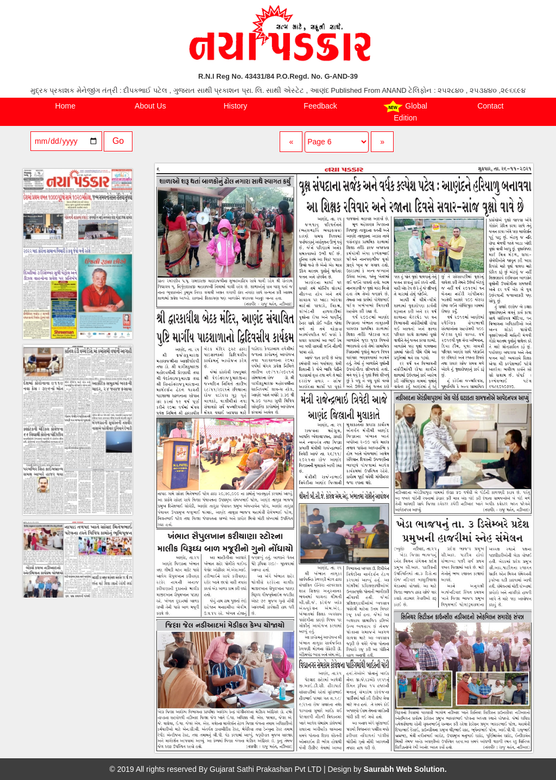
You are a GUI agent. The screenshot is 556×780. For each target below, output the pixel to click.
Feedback (320, 106)
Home (65, 106)
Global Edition (405, 111)
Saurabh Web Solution (404, 769)
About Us (150, 106)
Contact (490, 106)
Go (118, 140)
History (236, 106)
